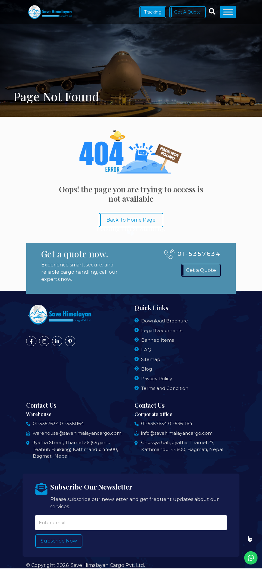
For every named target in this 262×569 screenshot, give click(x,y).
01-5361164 (72, 423)
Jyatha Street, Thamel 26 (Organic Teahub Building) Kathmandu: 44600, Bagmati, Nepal (75, 449)
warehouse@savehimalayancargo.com (77, 433)
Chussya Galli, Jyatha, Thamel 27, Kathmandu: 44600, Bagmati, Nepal (182, 446)
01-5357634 (46, 423)
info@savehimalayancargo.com (177, 433)
